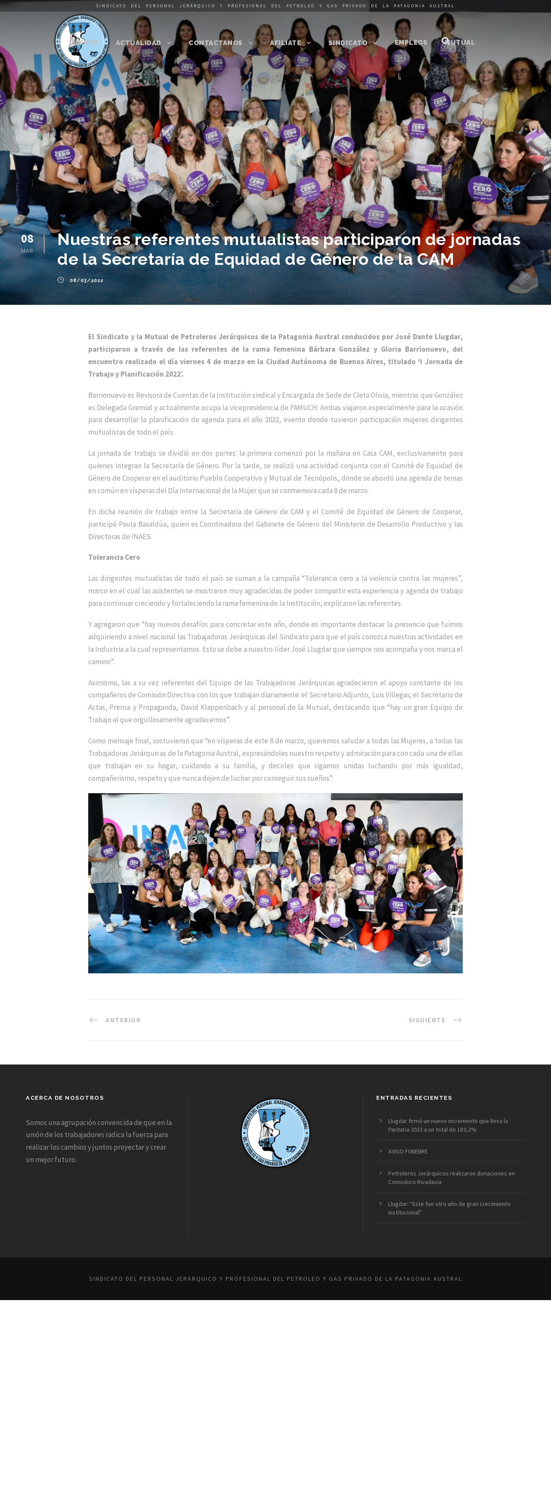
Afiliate (285, 43)
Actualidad (138, 43)
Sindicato (348, 43)
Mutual (460, 42)
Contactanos (216, 43)
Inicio (87, 42)
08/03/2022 (86, 280)
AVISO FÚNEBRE (408, 1151)
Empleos (411, 42)
